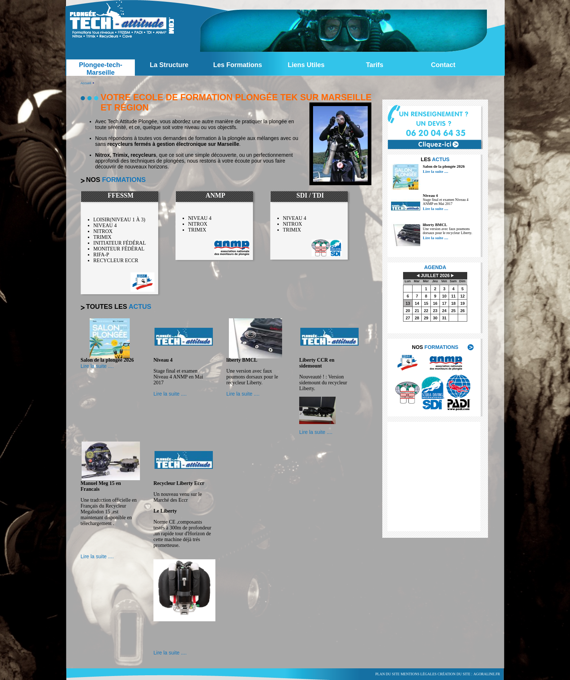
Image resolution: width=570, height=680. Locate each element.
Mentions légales (419, 674)
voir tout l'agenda (440, 331)
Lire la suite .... (435, 171)
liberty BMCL (435, 224)
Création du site (454, 674)
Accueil (86, 83)
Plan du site (387, 674)
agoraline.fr (486, 674)
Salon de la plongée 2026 (444, 166)
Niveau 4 (430, 195)
